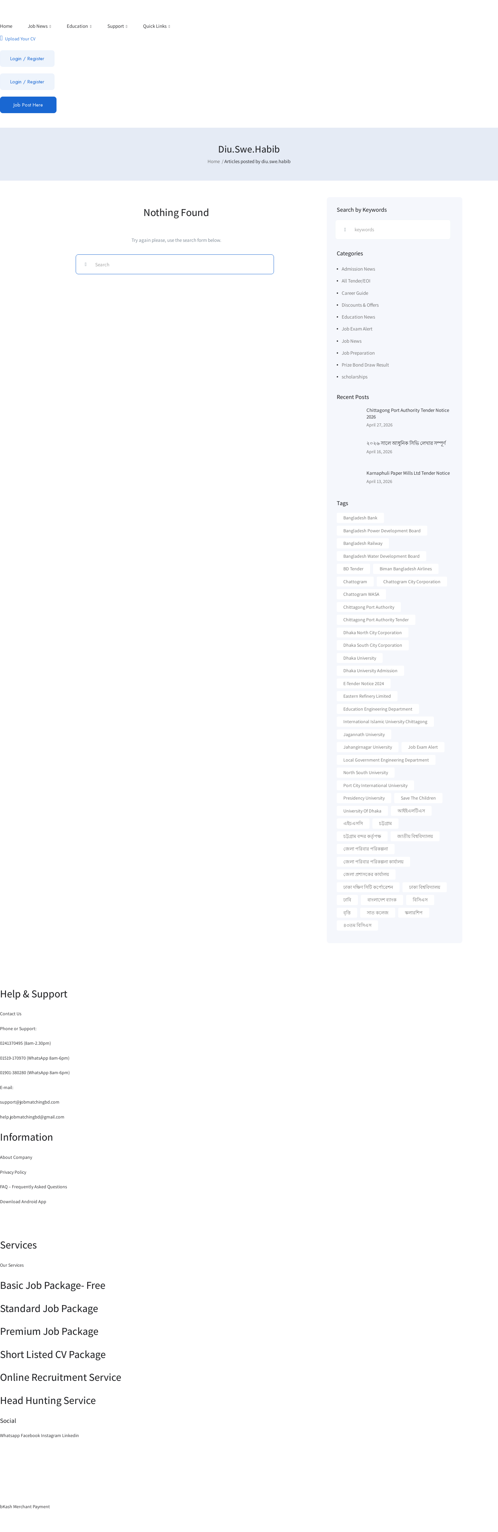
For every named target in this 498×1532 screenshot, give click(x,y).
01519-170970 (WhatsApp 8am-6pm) (34, 1058)
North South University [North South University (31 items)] (365, 772)
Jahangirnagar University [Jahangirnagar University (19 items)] (367, 747)
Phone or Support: (18, 1028)
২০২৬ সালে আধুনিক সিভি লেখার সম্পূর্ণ (406, 443)
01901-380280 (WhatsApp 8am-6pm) (35, 1072)
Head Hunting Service (48, 1400)
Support (117, 26)
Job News (39, 26)
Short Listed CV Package (53, 1354)
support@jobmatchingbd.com (29, 1102)
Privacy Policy (13, 1172)
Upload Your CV (17, 38)
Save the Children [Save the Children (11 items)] (418, 798)
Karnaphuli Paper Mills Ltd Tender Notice (408, 473)
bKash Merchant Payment (25, 1507)
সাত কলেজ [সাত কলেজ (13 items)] (378, 913)
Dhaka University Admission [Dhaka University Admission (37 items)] (370, 671)
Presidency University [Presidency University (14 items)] (364, 798)
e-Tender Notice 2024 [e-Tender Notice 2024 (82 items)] (363, 683)
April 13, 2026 (379, 481)
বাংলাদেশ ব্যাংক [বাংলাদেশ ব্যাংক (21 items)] (382, 900)
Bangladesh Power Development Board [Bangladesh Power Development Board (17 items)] (382, 531)
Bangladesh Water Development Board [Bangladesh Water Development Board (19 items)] (381, 556)
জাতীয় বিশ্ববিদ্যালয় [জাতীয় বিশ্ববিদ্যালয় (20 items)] (415, 836)
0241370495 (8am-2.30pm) (25, 1043)
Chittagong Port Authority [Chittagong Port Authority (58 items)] (368, 607)
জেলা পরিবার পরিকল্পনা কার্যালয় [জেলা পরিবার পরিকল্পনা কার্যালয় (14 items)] (373, 862)
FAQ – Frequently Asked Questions (33, 1187)
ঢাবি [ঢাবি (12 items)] (347, 900)
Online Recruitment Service (60, 1377)
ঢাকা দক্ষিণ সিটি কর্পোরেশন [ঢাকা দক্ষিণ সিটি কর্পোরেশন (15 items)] (368, 887)
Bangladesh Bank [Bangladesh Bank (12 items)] (360, 518)
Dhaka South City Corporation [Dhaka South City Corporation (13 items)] (372, 645)
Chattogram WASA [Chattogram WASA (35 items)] (361, 594)
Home (6, 26)
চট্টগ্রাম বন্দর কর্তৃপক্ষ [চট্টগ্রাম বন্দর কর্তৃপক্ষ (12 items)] (362, 836)
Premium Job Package (49, 1331)
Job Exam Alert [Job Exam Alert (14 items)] (423, 747)
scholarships (354, 376)
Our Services (12, 1265)
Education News (358, 317)
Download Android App (23, 1201)
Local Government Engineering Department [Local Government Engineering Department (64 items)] (386, 760)
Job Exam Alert (357, 329)
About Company (16, 1157)
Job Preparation (358, 353)
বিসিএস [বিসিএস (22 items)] (420, 900)
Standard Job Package (49, 1308)
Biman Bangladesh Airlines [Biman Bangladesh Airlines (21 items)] (406, 569)
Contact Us (10, 1014)
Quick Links (156, 26)
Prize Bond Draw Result (365, 365)
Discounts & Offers (360, 305)
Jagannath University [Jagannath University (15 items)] (364, 734)
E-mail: (6, 1087)
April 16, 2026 (379, 452)
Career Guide (355, 293)
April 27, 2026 (379, 425)
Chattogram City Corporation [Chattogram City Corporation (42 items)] (412, 582)
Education (79, 26)
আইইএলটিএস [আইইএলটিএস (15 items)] (411, 811)
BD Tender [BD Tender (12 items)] (353, 569)
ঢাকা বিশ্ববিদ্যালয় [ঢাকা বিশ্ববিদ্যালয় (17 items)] (424, 887)
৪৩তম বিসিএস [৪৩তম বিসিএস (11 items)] (357, 925)
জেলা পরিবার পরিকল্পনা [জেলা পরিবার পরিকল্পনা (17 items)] (365, 849)
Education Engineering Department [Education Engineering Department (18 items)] (377, 709)
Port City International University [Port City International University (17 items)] (375, 785)
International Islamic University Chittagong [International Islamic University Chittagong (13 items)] (385, 721)
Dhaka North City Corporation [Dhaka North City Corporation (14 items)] (372, 632)
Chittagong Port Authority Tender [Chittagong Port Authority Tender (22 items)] (376, 620)
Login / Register (27, 58)
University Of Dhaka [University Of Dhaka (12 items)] (362, 811)
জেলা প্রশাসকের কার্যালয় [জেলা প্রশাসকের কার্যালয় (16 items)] (366, 874)
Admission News (358, 269)
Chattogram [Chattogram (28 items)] (355, 582)
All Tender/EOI (356, 281)
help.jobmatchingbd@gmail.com (32, 1117)
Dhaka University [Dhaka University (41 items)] (359, 658)
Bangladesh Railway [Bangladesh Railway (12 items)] (362, 543)
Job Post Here (28, 105)
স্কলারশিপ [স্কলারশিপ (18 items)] (414, 913)
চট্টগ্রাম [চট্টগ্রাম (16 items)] (385, 823)
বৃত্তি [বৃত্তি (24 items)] (347, 913)
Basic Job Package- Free (52, 1285)
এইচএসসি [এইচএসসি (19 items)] (353, 823)
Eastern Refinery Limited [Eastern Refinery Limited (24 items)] (367, 696)
